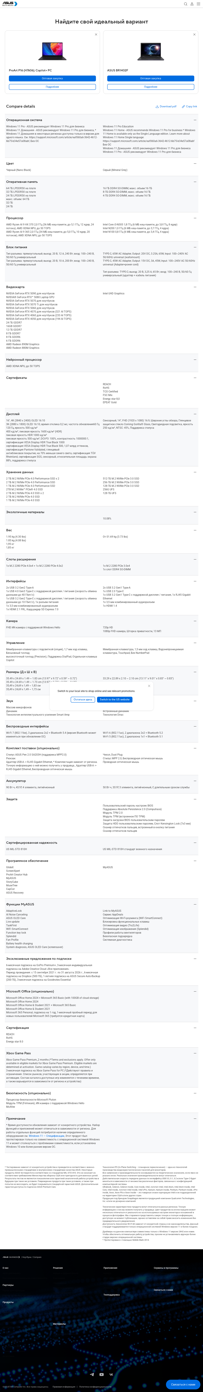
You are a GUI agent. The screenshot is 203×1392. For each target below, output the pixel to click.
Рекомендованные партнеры (17, 1295)
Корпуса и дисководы (13, 1346)
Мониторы (8, 1317)
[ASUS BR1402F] (150, 69)
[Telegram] (91, 1375)
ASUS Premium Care (163, 1273)
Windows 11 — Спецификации (46, 1135)
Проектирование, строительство (69, 1302)
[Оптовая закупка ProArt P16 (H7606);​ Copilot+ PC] (52, 78)
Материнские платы (13, 1332)
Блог (55, 1344)
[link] (52, 87)
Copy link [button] (189, 107)
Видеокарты (9, 1337)
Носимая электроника (14, 1351)
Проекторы (8, 1322)
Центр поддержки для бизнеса (119, 1300)
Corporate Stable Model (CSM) (167, 1278)
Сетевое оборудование (14, 1341)
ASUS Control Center (113, 1278)
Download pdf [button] (165, 107)
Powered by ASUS (162, 1283)
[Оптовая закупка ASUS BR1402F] (150, 78)
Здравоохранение (62, 1293)
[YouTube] (101, 1375)
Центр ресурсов (61, 1329)
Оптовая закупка (162, 1295)
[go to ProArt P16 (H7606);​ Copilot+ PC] (52, 52)
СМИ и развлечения (63, 1307)
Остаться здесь (83, 699)
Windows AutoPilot (112, 1288)
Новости (57, 1339)
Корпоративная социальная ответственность (25, 1278)
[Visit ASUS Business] (12, 1257)
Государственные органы (65, 1317)
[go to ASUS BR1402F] (151, 52)
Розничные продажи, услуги (67, 1288)
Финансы (57, 1312)
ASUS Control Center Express (117, 1283)
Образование (59, 1283)
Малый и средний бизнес (66, 1273)
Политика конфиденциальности (95, 1387)
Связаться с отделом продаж (168, 1300)
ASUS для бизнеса (12, 1273)
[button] (185, 4)
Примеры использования (65, 1334)
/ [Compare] (36, 1257)
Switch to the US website (115, 699)
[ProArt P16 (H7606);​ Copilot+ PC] (52, 69)
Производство (60, 1297)
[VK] (111, 1375)
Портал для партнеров (13, 1290)
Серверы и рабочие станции (16, 1327)
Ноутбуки (7, 1307)
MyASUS (107, 1273)
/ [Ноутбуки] (26, 1257)
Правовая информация (64, 1387)
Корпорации (59, 1278)
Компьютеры (9, 1312)
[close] (149, 686)
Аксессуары (8, 1356)
